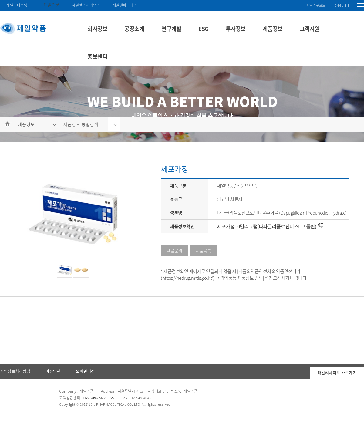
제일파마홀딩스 (18, 5)
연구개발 (171, 29)
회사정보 (97, 29)
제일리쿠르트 (315, 5)
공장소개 (134, 29)
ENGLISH (342, 5)
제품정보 (273, 29)
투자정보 (236, 29)
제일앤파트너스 (125, 5)
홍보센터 (97, 56)
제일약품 (51, 5)
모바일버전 (85, 371)
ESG (203, 29)
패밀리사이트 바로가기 (337, 372)
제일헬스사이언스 (86, 5)
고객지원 (310, 29)
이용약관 (53, 371)
